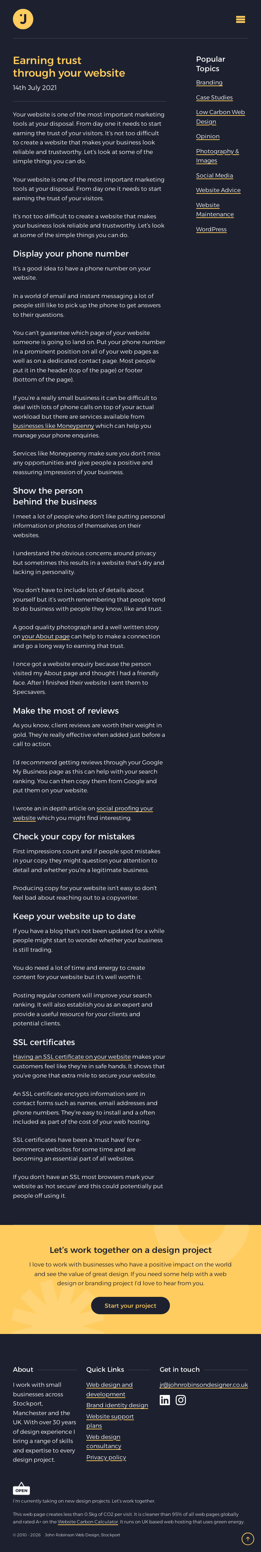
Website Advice (218, 189)
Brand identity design (117, 1405)
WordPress (211, 229)
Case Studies (214, 97)
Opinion (208, 136)
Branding (209, 82)
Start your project (130, 1305)
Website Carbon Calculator (88, 1521)
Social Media (214, 175)
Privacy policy (106, 1457)
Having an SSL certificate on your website (72, 1056)
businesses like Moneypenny (53, 425)
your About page (46, 636)
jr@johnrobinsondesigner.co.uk (204, 1384)
